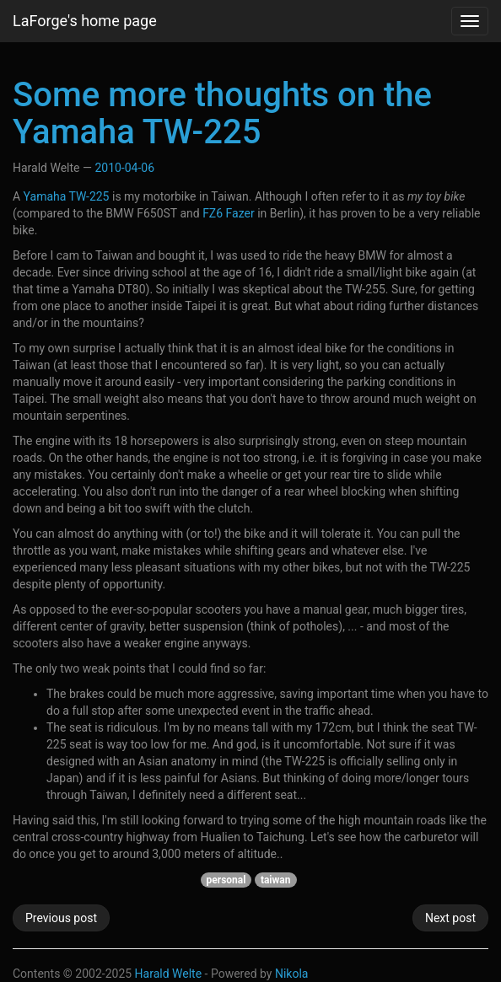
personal (226, 880)
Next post (450, 918)
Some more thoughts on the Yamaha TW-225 (222, 113)
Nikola (292, 973)
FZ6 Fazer (228, 213)
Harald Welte (168, 973)
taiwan (276, 880)
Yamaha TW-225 (67, 196)
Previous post (61, 918)
